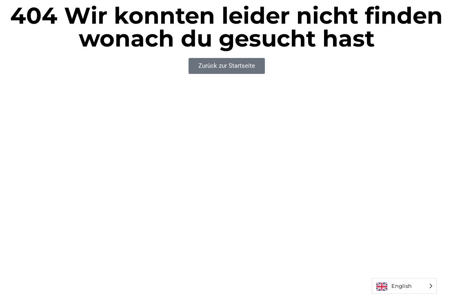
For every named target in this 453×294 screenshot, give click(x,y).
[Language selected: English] (404, 286)
